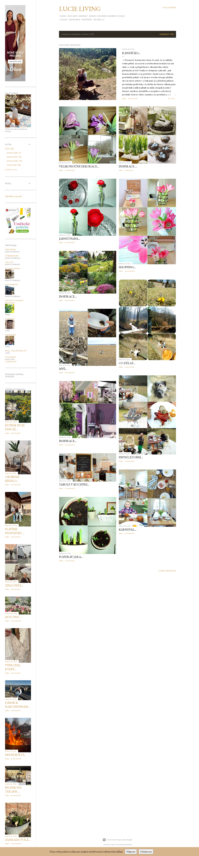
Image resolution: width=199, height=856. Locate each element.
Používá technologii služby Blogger (117, 839)
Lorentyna (9, 319)
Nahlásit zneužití (13, 196)
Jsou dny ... (13, 617)
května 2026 (14, 153)
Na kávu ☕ (98, 20)
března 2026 (14, 161)
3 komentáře (132, 99)
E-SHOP (63, 20)
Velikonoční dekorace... (79, 166)
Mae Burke (128, 844)
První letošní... (131, 457)
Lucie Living (80, 9)
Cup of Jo (9, 262)
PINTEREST (86, 20)
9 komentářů (69, 445)
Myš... (63, 369)
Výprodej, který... (12, 667)
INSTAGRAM (73, 20)
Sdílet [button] (124, 99)
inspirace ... (128, 166)
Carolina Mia (10, 335)
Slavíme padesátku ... (14, 531)
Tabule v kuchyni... (74, 484)
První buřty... (15, 755)
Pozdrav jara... (71, 557)
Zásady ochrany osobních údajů (106, 16)
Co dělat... (127, 363)
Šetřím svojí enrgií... (14, 427)
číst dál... (172, 99)
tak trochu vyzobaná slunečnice (14, 301)
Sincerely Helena (12, 268)
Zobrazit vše (167, 34)
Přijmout (130, 851)
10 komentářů (16, 844)
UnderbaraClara (11, 256)
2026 (9, 149)
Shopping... (127, 267)
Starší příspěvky (167, 571)
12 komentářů (130, 271)
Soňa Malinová (11, 284)
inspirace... (68, 296)
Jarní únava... (69, 239)
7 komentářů (129, 461)
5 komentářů (69, 373)
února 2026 (14, 165)
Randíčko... (131, 53)
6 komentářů (69, 300)
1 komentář (129, 170)
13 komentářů (16, 621)
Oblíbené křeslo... (12, 479)
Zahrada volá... (17, 840)
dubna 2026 (14, 157)
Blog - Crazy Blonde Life (15, 351)
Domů (62, 16)
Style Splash (10, 249)
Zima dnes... (14, 585)
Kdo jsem (72, 16)
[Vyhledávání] (169, 8)
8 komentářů (70, 242)
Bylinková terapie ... (13, 789)
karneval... (127, 529)
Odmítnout (146, 851)
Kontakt (82, 16)
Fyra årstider (10, 357)
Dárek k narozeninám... (17, 705)
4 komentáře (69, 561)
